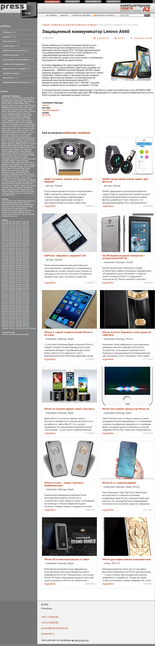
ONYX (16, 151)
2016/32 (5, 323)
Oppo (4, 153)
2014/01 (26, 264)
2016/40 (5, 327)
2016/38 (19, 325)
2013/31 (12, 256)
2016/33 (12, 323)
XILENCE (16, 186)
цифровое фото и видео (16, 68)
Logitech (27, 136)
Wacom (8, 182)
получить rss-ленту (104, 15)
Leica (18, 134)
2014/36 (12, 281)
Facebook (17, 117)
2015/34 (26, 302)
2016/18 (12, 317)
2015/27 (5, 300)
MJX (32, 142)
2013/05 (5, 245)
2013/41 (26, 260)
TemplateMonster (15, 174)
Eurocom (5, 117)
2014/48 (12, 287)
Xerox (4, 186)
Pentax (32, 155)
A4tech (4, 98)
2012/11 (19, 224)
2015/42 (26, 306)
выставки (5, 334)
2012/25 (5, 231)
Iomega (24, 128)
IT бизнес (9, 32)
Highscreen (6, 126)
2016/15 (5, 317)
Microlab (31, 140)
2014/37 (19, 281)
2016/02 (26, 309)
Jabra (18, 130)
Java (23, 130)
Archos (4, 104)
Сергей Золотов (14, 214)
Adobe (20, 98)
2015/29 (19, 300)
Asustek (5, 106)
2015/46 (26, 308)
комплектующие (13, 55)
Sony (9, 170)
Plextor (25, 157)
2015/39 (5, 306)
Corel (20, 111)
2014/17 (19, 271)
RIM (27, 163)
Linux (21, 136)
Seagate (20, 167)
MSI (21, 146)
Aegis (32, 98)
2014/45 (19, 285)
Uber (9, 178)
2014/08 (19, 268)
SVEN (23, 172)
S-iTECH (25, 165)
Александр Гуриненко (26, 201)
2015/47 (5, 309)
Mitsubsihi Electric (22, 142)
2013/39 (12, 260)
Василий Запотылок (10, 205)
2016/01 (19, 309)
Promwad (25, 161)
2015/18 (26, 294)
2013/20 (26, 250)
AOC (21, 102)
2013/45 (26, 262)
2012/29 (5, 233)
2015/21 (19, 296)
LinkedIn (15, 136)
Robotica (5, 165)
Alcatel (16, 100)
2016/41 (12, 327)
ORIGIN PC (16, 153)
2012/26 (12, 231)
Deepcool (10, 113)
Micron (4, 142)
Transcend (30, 176)
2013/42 (5, 262)
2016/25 (19, 319)
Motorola (19, 144)
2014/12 (19, 269)
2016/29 (12, 321)
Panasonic (13, 155)
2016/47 (26, 329)
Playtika (5, 191)
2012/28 (26, 231)
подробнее (50, 206)
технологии (10, 78)
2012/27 (19, 231)
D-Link (4, 113)
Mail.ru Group (16, 138)
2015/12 (12, 292)
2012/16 (26, 226)
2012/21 (5, 229)
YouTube (5, 187)
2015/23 (5, 298)
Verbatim (5, 180)
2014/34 (26, 279)
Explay (11, 117)
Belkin (16, 106)
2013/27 (12, 254)
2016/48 (33, 329)
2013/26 (5, 254)
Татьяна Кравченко (9, 216)
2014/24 (12, 275)
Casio (31, 107)
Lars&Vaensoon (27, 193)
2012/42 (12, 239)
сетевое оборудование (15, 64)
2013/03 (19, 243)
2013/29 (26, 254)
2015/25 (19, 298)
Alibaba (23, 100)
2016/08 (12, 313)
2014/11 (12, 269)
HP (19, 126)
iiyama (9, 128)
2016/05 (19, 311)
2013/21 (5, 252)
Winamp (12, 184)
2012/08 (26, 222)
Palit (7, 155)
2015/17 (19, 294)
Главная (46, 25)
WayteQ (14, 182)
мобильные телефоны (86, 25)
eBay (13, 115)
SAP (10, 167)
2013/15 (19, 249)
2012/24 (26, 229)
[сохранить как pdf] (141, 38)
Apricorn (32, 102)
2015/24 (12, 298)
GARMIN (11, 121)
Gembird (5, 123)
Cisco (4, 109)
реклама (25, 334)
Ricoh (23, 163)
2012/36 (26, 235)
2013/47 (12, 264)
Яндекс (11, 191)
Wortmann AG (28, 184)
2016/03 (5, 311)
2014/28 (12, 277)
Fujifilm (28, 119)
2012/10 (12, 224)
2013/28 (19, 254)
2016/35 (26, 323)
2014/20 (12, 273)
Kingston (14, 132)
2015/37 (19, 304)
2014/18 (26, 271)
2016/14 (26, 315)
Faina (4, 201)
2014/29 (19, 277)
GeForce (29, 121)
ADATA (14, 98)
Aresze (23, 191)
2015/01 (19, 287)
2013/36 (19, 258)
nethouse (9, 147)
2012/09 (5, 224)
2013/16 (26, 249)
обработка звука (12, 73)
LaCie (31, 132)
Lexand (29, 134)
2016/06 (26, 311)
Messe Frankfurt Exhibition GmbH (14, 140)
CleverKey (15, 109)
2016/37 (12, 325)
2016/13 (19, 315)
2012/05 (5, 222)
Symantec (5, 174)
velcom (28, 178)
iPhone (4, 130)
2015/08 (12, 290)
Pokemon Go (15, 159)
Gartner (18, 121)
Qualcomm (6, 163)
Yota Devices (30, 186)
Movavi (4, 146)
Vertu (11, 180)
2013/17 (5, 250)
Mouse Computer (29, 144)
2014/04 (19, 266)
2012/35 (19, 235)
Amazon (5, 102)
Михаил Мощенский (20, 210)
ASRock (21, 104)
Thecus (30, 174)
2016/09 (19, 313)
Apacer (17, 191)
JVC (30, 130)
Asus (27, 104)
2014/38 (26, 281)
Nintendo (21, 147)
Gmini (10, 125)
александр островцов (10, 203)
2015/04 (12, 288)
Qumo (12, 163)
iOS (29, 128)
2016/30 (19, 321)
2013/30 (5, 256)
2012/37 (5, 237)
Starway (25, 170)
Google (15, 125)
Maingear (25, 138)
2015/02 (26, 287)
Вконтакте (11, 189)
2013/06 (12, 245)
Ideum (4, 128)
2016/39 (26, 325)
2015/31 (5, 302)
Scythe (14, 167)
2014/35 (5, 281)
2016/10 (26, 313)
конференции (15, 334)
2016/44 (5, 329)
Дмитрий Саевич (8, 207)
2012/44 (26, 239)
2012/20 (26, 228)
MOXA (10, 146)
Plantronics (18, 157)
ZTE (15, 187)
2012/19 (19, 228)
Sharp (26, 167)
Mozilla (16, 146)
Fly (10, 119)
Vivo (3, 182)
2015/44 (12, 308)
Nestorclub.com (81, 640)
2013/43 (12, 262)
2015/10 (26, 290)
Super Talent (15, 172)
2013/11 (19, 247)
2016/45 (12, 329)
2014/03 (12, 266)
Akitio (11, 100)
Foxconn (14, 119)
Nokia (28, 147)
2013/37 (26, 258)
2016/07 (5, 313)
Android (16, 102)
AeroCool (5, 100)
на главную (51, 15)
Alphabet (29, 100)
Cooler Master (12, 111)
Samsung (32, 165)
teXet (25, 174)
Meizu (32, 138)
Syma (27, 172)
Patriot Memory (23, 155)
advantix (26, 98)
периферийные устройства (18, 82)
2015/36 (12, 304)
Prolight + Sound (15, 161)
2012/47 (19, 241)
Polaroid (24, 159)
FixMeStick (26, 117)
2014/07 (12, 268)
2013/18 (12, 250)
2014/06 (5, 268)
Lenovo (23, 134)
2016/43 (26, 327)
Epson (29, 115)
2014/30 (26, 277)
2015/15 (5, 294)
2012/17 (5, 228)
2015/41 (19, 306)
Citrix (8, 109)
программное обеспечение (18, 59)
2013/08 (26, 245)
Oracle (8, 153)
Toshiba (15, 176)
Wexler (33, 182)
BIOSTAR (32, 106)
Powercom (31, 159)
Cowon (25, 111)
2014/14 (5, 271)
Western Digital (24, 182)
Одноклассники (27, 189)
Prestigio (5, 161)
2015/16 (12, 294)
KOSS (20, 132)
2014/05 (26, 266)
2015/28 (12, 300)
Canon (26, 107)
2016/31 (26, 321)
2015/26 (26, 298)
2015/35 (5, 304)
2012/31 (19, 233)
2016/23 (5, 319)
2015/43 (5, 308)
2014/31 (5, 279)
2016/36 (5, 325)
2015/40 (12, 306)
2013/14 (12, 249)
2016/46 (19, 329)
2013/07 (19, 245)
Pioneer (10, 157)
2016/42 (19, 327)
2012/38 (12, 237)
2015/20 (12, 296)
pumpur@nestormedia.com (54, 628)
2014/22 (26, 273)
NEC (3, 147)
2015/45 (19, 308)
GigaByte (29, 123)
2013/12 (26, 247)
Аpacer (20, 187)
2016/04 (12, 311)
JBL (26, 130)
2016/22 (26, 317)
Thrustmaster (7, 176)
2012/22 (12, 229)
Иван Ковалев (21, 207)
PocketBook (6, 159)
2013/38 (5, 260)
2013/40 (19, 260)
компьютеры (11, 46)
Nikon (15, 147)
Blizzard (14, 107)
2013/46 (5, 264)
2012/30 (12, 233)
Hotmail (14, 126)
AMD (10, 102)
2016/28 (5, 321)
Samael (9, 201)
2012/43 (19, 239)
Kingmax (17, 193)
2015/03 (5, 288)
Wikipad (5, 184)
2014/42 (26, 283)
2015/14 (26, 292)
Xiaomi (9, 186)
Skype (22, 168)
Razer (18, 163)
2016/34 (19, 323)
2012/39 (19, 237)
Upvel (18, 178)
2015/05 (19, 288)
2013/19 (19, 250)
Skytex (28, 168)
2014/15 (12, 271)
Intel (14, 128)
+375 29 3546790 (49, 622)
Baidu (11, 106)
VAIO (23, 178)
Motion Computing (8, 144)
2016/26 (26, 319)
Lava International (8, 134)
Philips (4, 157)
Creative (32, 111)
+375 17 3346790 (49, 617)
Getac (17, 123)
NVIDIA (16, 149)
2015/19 (5, 296)
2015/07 (5, 290)
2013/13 (5, 249)
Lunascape (6, 138)
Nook (11, 149)
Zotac (11, 187)
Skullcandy (16, 168)
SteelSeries (6, 172)
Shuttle (31, 167)
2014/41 (19, 283)
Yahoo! (22, 186)
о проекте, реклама (81, 15)
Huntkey (5, 193)
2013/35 (12, 258)
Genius (11, 123)
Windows (18, 184)
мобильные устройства (16, 50)
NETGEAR (5, 195)
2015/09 (19, 290)
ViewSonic (31, 180)
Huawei (27, 126)
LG (10, 136)
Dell (24, 113)
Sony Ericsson (17, 170)
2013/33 (26, 256)
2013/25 (26, 252)
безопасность (11, 41)
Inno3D (11, 193)
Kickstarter (6, 132)
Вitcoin (4, 189)
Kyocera (25, 132)
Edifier (18, 115)
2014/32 (12, 279)
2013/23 (12, 252)
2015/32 (12, 302)
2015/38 (26, 304)
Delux (29, 113)
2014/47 (5, 287)
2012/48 (26, 241)
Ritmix (31, 163)
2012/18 (12, 228)
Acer (9, 98)
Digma (4, 115)
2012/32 (26, 233)
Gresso (32, 125)
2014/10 (5, 269)
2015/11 (5, 292)
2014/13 (26, 269)
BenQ (21, 106)
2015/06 (26, 288)
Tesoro (12, 195)
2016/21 (19, 317)
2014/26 (26, 275)
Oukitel (24, 153)
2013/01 (5, 243)
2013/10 (12, 247)
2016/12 (12, 315)
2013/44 (19, 262)
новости (64, 15)
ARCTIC (10, 104)
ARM (16, 104)
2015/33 (19, 302)
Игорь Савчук (12, 208)
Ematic (23, 115)
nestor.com (52, 1)
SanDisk (5, 167)
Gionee (4, 125)
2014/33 (19, 279)
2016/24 (12, 319)
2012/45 (5, 241)
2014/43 (5, 285)
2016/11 (5, 315)
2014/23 (5, 275)
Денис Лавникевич (26, 205)
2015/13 (19, 292)
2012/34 (12, 235)
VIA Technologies (20, 180)
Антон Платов (24, 203)
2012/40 (26, 237)
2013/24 (19, 252)
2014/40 (12, 283)
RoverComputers (15, 165)
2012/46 (12, 241)
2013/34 (5, 258)
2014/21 (19, 273)
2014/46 (26, 285)
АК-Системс (28, 187)
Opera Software (25, 151)
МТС (18, 189)
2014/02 (5, 266)
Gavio (23, 121)
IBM (32, 126)
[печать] (120, 38)
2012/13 (5, 226)
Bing (26, 106)
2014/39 (5, 283)
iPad (33, 128)
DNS (9, 115)
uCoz (14, 178)
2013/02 (12, 243)
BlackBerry (6, 107)
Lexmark (5, 136)
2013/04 (26, 243)
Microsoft (11, 142)
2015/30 (26, 300)
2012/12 (26, 224)
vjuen (15, 201)
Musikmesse (28, 146)
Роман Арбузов (18, 212)
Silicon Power (6, 168)
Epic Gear (30, 191)
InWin (19, 128)
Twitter (4, 178)
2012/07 (19, 222)
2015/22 (26, 296)
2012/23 (19, 229)
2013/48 (19, 264)
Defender (18, 113)
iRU (13, 130)
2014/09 (26, 268)
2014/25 (19, 275)
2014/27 (5, 277)
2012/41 (5, 239)
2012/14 (12, 226)
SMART (4, 170)
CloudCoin (23, 109)
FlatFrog (5, 119)
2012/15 (19, 226)
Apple (26, 102)
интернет (9, 37)
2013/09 (5, 247)
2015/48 (12, 309)
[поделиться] (101, 38)
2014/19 (5, 273)
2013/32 (19, 256)
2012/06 (12, 222)
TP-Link (22, 176)
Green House (24, 125)
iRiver (9, 130)
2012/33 (5, 235)
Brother (20, 107)
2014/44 (12, 285)
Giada (22, 123)
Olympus (10, 151)
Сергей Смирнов (27, 214)
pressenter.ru (47, 633)
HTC (22, 126)
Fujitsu (4, 121)
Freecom (21, 119)
